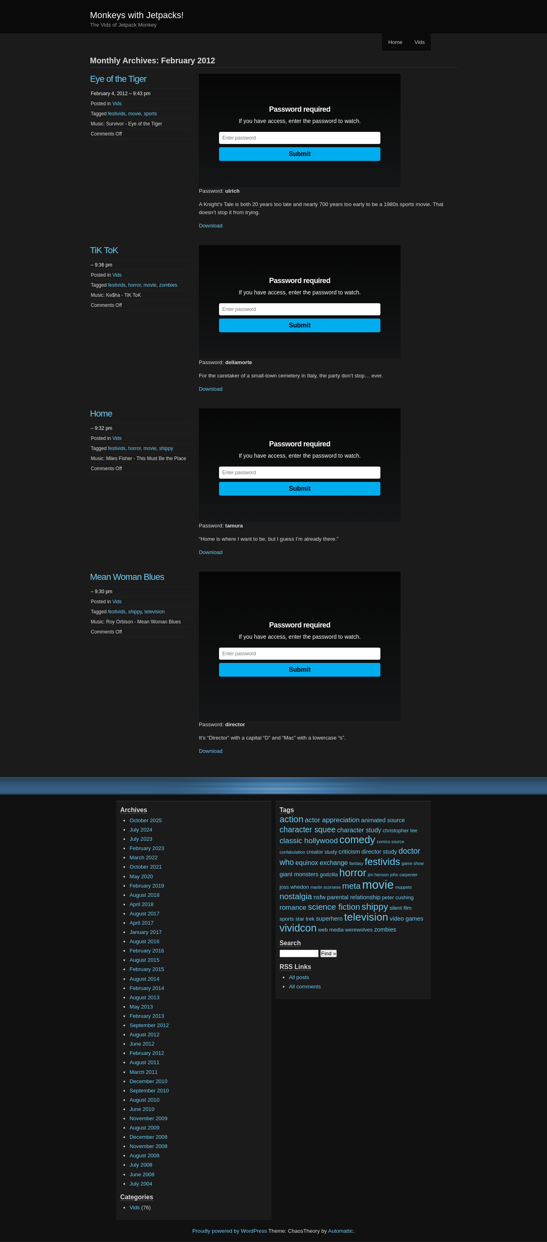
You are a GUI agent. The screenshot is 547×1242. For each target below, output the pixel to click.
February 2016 (146, 951)
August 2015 (144, 960)
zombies (168, 285)
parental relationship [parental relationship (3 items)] (353, 897)
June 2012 (141, 1044)
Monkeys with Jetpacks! (137, 15)
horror (134, 285)
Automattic (340, 1231)
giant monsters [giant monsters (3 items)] (299, 874)
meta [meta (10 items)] (351, 885)
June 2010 (141, 1109)
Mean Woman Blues (127, 577)
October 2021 (145, 867)
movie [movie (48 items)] (378, 884)
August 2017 (144, 914)
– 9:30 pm (101, 591)
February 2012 (146, 1053)
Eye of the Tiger (118, 79)
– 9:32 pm (101, 428)
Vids (420, 42)
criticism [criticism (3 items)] (349, 851)
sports (150, 114)
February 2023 (146, 848)
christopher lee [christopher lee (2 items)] (400, 830)
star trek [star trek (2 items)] (304, 919)
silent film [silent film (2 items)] (401, 908)
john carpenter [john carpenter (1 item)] (404, 874)
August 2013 (144, 997)
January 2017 (145, 932)
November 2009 (148, 1118)
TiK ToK (104, 250)
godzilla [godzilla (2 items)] (329, 874)
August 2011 (144, 1062)
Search (290, 943)
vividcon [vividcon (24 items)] (298, 928)
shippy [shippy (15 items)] (374, 906)
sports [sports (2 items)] (287, 919)
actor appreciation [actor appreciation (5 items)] (332, 820)
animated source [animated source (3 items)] (383, 820)
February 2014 (146, 988)
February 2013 (146, 1016)
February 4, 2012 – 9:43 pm (120, 93)
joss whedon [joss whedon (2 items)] (294, 887)
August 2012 (144, 1035)
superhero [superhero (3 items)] (329, 918)
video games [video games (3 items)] (406, 918)
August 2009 (144, 1128)
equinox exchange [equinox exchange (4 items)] (321, 862)
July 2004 (140, 1184)
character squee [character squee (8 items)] (308, 829)
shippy (166, 448)
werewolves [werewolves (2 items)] (358, 930)
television (154, 612)
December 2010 (148, 1081)
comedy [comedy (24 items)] (357, 839)
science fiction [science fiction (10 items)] (334, 906)
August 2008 (144, 1155)
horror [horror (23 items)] (352, 872)
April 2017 (141, 923)
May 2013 (141, 1007)
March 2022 (143, 857)
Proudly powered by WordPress (229, 1231)
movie (134, 114)
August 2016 (144, 941)
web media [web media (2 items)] (331, 930)
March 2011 (143, 1072)
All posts (299, 977)
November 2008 (148, 1146)
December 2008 (148, 1137)
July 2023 (140, 839)
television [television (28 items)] (366, 917)
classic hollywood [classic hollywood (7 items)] (309, 840)
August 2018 (144, 895)
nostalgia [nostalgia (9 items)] (296, 896)
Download (211, 226)
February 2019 (146, 886)
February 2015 (146, 969)
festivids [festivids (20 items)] (382, 861)
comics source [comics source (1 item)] (390, 841)
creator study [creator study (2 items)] (322, 852)
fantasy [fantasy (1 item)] (356, 863)
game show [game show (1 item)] (413, 863)
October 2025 (145, 820)
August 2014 (144, 979)
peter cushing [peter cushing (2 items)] (398, 897)
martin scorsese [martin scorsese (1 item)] (325, 887)
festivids (116, 114)
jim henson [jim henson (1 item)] (378, 874)
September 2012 (149, 1025)
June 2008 (141, 1174)
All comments (305, 987)
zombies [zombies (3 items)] (385, 929)
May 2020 (141, 876)
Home (395, 42)
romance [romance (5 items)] (293, 907)
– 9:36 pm (101, 265)
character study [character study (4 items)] (359, 830)
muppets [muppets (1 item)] (403, 887)
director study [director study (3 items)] (379, 851)
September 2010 (149, 1091)
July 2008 (140, 1165)
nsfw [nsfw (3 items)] (319, 897)
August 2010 (144, 1100)
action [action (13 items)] (291, 819)
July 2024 (140, 830)
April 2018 (141, 904)
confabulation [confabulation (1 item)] (292, 852)
